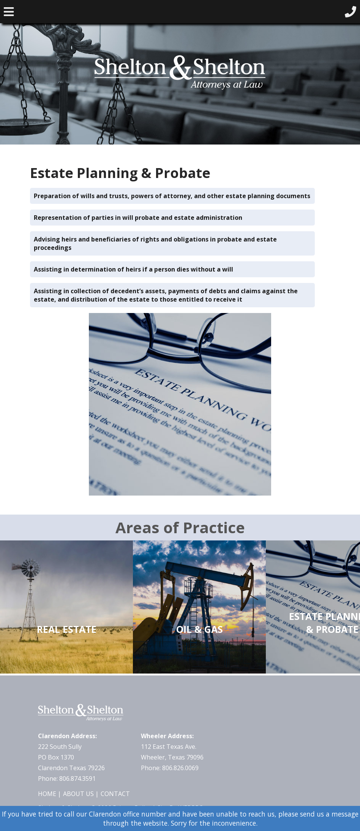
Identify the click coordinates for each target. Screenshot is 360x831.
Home (47, 794)
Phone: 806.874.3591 (67, 778)
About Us (78, 794)
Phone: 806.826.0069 (170, 768)
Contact (115, 794)
